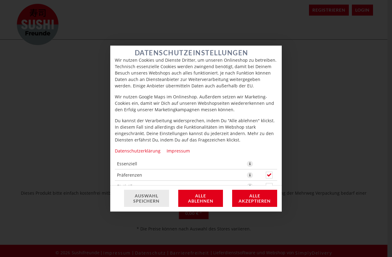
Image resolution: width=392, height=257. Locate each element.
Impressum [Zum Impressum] (178, 151)
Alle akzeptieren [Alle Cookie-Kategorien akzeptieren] (255, 198)
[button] (250, 164)
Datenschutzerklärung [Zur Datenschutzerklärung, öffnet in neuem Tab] (137, 151)
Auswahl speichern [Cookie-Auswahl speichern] (146, 198)
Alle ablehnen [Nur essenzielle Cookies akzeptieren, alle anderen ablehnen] (200, 198)
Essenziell (127, 164)
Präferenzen (129, 175)
